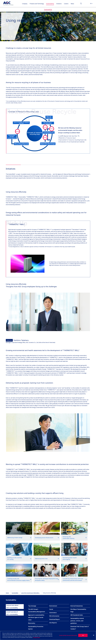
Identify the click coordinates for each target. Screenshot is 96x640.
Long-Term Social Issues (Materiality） (30, 593)
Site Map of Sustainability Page (78, 610)
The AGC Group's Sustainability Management (36, 610)
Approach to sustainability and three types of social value (36, 617)
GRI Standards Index (76, 615)
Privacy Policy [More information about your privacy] (36, 638)
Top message (32, 606)
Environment (53, 606)
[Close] (93, 635)
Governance (53, 612)
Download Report (54, 619)
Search (81, 4)
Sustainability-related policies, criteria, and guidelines (77, 621)
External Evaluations (76, 606)
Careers (66, 3)
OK (83, 635)
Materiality (31, 623)
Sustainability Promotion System (35, 628)
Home (7, 593)
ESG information (54, 616)
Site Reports (53, 623)
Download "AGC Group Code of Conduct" (79, 628)
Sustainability (15, 593)
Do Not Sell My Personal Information (68, 635)
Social (51, 609)
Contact (86, 4)
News (72, 3)
